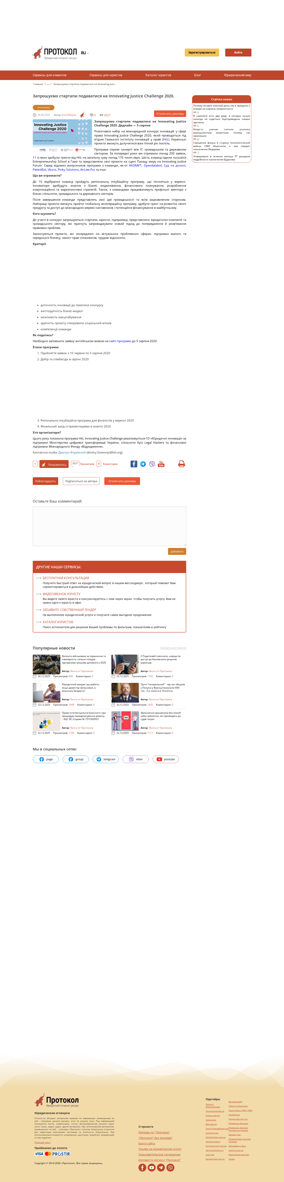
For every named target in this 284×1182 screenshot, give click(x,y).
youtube (166, 759)
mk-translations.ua (214, 1150)
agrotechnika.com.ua (215, 1137)
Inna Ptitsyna (69, 115)
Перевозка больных (238, 1123)
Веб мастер (211, 1124)
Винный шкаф (235, 1101)
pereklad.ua (234, 1114)
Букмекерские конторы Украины (240, 1140)
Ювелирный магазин (239, 1154)
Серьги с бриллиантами (213, 1105)
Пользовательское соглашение (159, 1154)
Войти (238, 52)
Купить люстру (213, 1115)
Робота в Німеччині (238, 1106)
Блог (197, 75)
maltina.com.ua (236, 1150)
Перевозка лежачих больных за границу (238, 1129)
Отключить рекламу (170, 114)
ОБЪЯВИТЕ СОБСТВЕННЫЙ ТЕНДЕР (69, 610)
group (75, 759)
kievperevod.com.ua (215, 1159)
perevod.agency (213, 1141)
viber (136, 759)
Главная (38, 84)
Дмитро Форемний (72, 452)
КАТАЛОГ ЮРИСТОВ (58, 622)
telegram (105, 759)
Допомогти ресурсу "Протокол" (159, 1160)
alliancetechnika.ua (215, 1111)
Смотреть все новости (173, 647)
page (46, 759)
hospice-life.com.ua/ (238, 1119)
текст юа (210, 1154)
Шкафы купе (235, 1134)
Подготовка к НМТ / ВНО (240, 1110)
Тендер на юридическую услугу (159, 1149)
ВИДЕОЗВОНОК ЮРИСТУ (61, 594)
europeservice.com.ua (216, 1146)
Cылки (232, 1159)
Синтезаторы (212, 1133)
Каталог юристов (158, 75)
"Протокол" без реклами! (155, 1138)
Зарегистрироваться (200, 52)
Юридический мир (237, 75)
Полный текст (43, 1142)
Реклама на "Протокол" (154, 1132)
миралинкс (211, 1120)
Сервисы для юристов (106, 75)
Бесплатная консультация (66, 578)
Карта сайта (146, 1143)
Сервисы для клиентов (49, 75)
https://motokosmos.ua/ (217, 1128)
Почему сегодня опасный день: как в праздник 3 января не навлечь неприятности (221, 109)
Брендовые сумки (237, 1146)
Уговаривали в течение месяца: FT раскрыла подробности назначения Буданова (221, 160)
